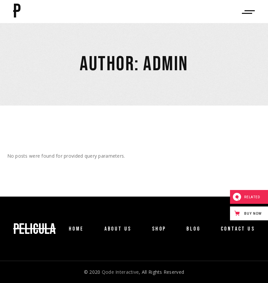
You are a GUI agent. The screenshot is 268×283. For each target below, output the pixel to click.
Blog (193, 229)
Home (76, 229)
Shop (159, 229)
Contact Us (238, 229)
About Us (118, 229)
